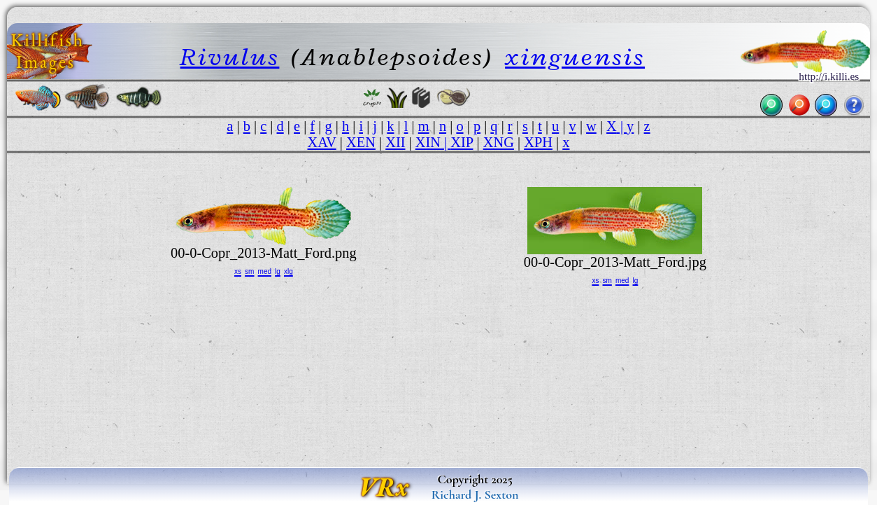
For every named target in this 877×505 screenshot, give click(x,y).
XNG (498, 142)
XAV (322, 142)
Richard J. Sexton (475, 494)
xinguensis (575, 57)
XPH (538, 142)
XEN (361, 142)
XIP (461, 142)
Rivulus (230, 57)
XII (395, 142)
